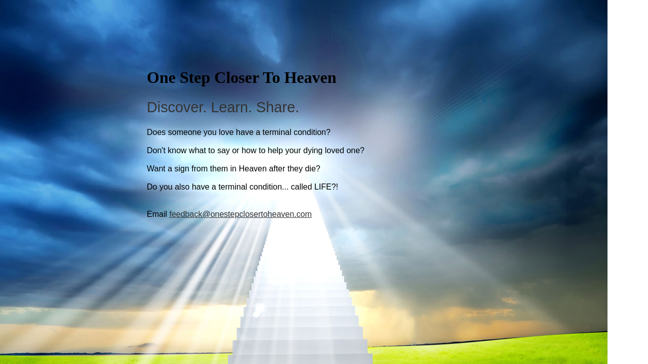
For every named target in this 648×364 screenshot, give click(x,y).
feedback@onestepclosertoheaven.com (240, 214)
